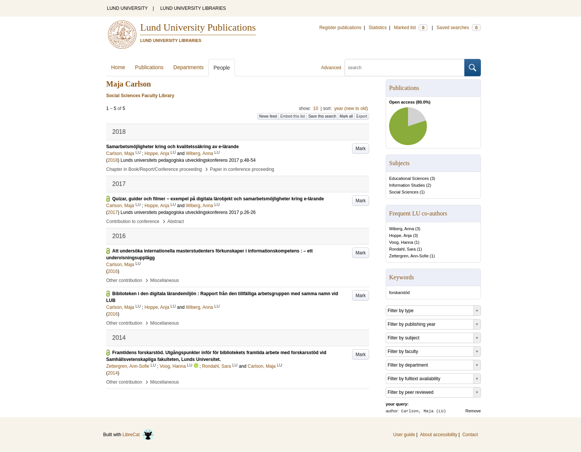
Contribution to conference (132, 221)
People (221, 68)
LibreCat (138, 435)
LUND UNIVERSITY (127, 8)
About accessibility (438, 434)
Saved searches (458, 27)
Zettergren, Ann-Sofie (409, 256)
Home (118, 67)
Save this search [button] (322, 116)
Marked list (411, 27)
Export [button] (361, 116)
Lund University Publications (198, 27)
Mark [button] (360, 148)
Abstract (175, 221)
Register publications (340, 27)
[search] (405, 67)
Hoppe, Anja (400, 235)
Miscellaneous (164, 280)
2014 (113, 373)
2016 (113, 271)
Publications (149, 67)
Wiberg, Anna (401, 228)
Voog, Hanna (401, 242)
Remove (473, 411)
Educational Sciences (409, 178)
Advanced (331, 67)
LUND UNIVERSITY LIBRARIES (193, 8)
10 (315, 108)
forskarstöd (399, 292)
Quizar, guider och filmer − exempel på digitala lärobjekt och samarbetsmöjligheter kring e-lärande (218, 198)
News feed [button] (268, 116)
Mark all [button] (346, 116)
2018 (113, 160)
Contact (470, 434)
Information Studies (407, 185)
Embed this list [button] (292, 116)
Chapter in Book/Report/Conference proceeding (154, 169)
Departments (188, 67)
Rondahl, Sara (402, 249)
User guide (404, 434)
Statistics (378, 27)
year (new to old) (351, 108)
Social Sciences (404, 192)
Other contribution (124, 280)
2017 (113, 212)
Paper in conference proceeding (242, 169)
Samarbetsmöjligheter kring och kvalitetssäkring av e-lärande (172, 146)
